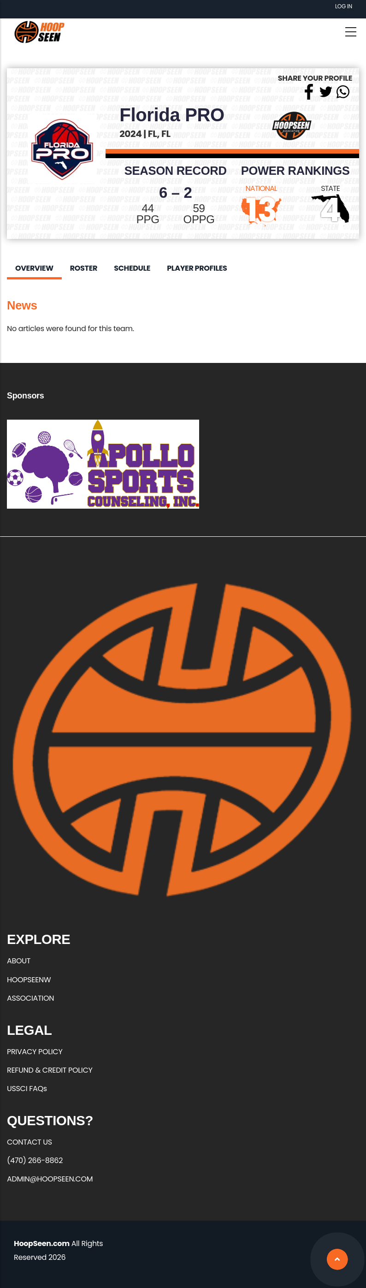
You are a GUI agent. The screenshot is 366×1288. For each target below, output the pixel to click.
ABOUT (18, 961)
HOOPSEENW (29, 979)
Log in (343, 6)
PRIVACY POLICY (34, 1051)
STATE (330, 188)
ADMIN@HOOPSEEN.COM (50, 1179)
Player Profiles (197, 268)
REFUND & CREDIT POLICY (50, 1070)
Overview (34, 268)
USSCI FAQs (27, 1088)
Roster (83, 268)
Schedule (132, 268)
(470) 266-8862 (35, 1160)
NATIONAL (261, 188)
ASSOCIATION (30, 998)
